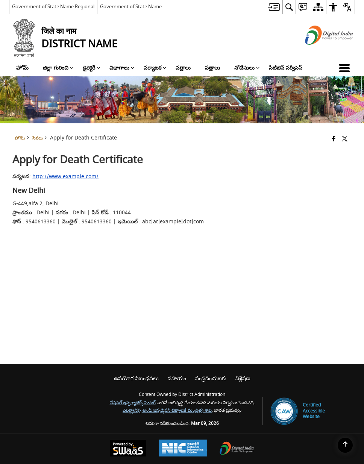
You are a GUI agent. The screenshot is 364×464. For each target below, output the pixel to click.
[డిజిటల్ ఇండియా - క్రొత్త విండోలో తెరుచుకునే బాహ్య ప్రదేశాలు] (320, 51)
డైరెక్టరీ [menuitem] (91, 68)
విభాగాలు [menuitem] (122, 68)
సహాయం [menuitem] (177, 378)
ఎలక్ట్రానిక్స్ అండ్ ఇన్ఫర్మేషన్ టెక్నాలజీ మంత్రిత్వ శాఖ (167, 410)
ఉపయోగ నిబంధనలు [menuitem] (136, 378)
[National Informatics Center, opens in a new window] (182, 449)
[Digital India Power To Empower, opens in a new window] (237, 449)
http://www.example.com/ (65, 176)
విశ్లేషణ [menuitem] (242, 378)
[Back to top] (345, 445)
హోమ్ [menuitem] (22, 68)
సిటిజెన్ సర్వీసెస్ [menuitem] (285, 68)
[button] (346, 68)
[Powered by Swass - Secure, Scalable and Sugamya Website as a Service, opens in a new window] (128, 449)
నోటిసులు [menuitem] (247, 68)
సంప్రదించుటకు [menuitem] (210, 378)
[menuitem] (273, 7)
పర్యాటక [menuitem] (155, 68)
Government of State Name (131, 6)
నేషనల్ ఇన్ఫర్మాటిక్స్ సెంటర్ (133, 403)
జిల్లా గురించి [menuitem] (58, 68)
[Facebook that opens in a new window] (333, 139)
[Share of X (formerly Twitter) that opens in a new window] (344, 139)
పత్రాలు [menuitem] (183, 68)
